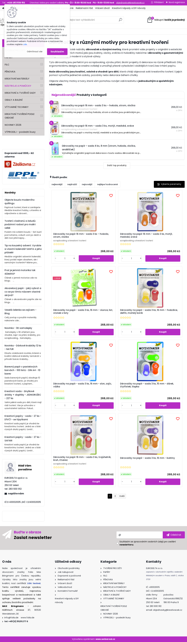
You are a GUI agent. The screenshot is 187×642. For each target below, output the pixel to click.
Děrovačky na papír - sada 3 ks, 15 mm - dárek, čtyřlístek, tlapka (161, 312)
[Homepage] (3, 8)
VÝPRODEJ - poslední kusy (20, 132)
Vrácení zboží (102, 8)
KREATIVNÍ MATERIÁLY (17, 78)
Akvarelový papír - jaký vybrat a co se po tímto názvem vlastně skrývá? (23, 292)
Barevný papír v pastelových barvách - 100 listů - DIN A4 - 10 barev (22, 370)
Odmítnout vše (34, 51)
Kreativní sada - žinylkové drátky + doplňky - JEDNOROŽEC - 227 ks (23, 395)
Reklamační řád (84, 8)
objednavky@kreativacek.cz (130, 2)
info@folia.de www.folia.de (19, 617)
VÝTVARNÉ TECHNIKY (16, 107)
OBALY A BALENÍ (13, 100)
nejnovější (87, 184)
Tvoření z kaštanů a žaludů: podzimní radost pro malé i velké (20, 224)
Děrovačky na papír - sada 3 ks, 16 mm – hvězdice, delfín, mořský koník (71, 313)
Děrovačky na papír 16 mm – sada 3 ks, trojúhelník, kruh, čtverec (91, 389)
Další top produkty (117, 165)
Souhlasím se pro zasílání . (148, 543)
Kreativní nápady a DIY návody (129, 8)
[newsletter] (174, 535)
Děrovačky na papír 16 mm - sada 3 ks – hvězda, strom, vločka (71, 235)
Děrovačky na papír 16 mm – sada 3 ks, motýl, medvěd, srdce (115, 235)
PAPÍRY (9, 57)
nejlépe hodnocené (107, 184)
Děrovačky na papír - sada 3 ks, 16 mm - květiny (138, 389)
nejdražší (72, 184)
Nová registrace (177, 2)
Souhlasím (57, 51)
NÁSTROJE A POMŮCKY (18, 86)
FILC (7, 64)
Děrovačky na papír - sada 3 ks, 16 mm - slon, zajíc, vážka (115, 312)
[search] (120, 21)
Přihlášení (159, 2)
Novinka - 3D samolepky (18, 328)
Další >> (122, 428)
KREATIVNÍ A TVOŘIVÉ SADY (20, 93)
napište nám (16, 493)
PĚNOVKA (10, 71)
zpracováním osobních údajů (149, 541)
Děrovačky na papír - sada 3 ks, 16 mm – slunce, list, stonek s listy (162, 236)
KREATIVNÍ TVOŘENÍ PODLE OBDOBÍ (19, 115)
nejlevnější (57, 184)
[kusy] (59, 258)
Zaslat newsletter (33, 537)
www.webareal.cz (105, 639)
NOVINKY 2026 (13, 125)
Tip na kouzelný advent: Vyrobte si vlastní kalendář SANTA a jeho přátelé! (23, 249)
